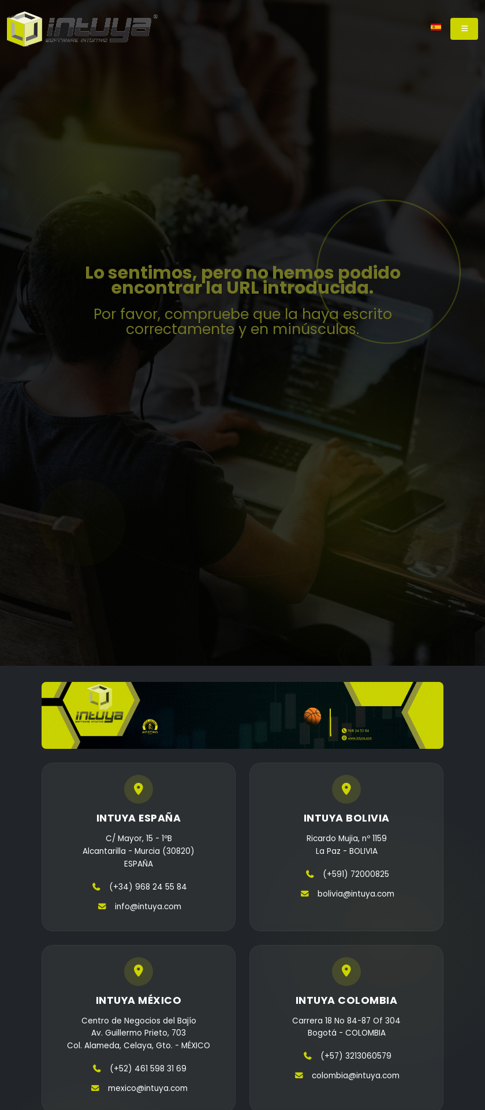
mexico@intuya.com (148, 1088)
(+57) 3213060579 (355, 1056)
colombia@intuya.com (356, 1075)
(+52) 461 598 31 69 (148, 1068)
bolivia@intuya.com (356, 893)
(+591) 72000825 (356, 874)
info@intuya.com (148, 906)
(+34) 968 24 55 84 (148, 887)
